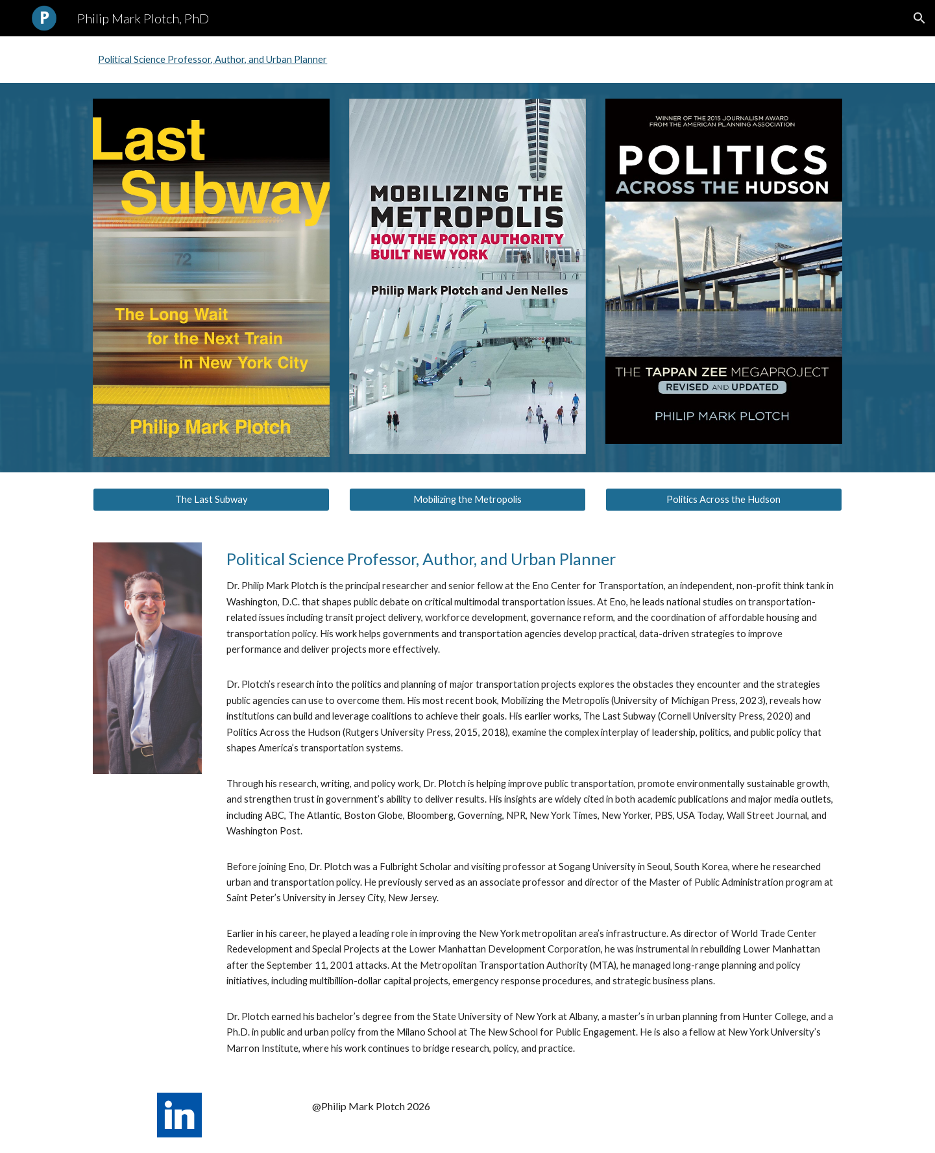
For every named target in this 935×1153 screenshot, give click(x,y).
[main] (531, 802)
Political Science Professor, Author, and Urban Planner (212, 59)
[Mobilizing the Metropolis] (467, 500)
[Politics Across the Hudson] (724, 500)
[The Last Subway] (211, 500)
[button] (919, 18)
